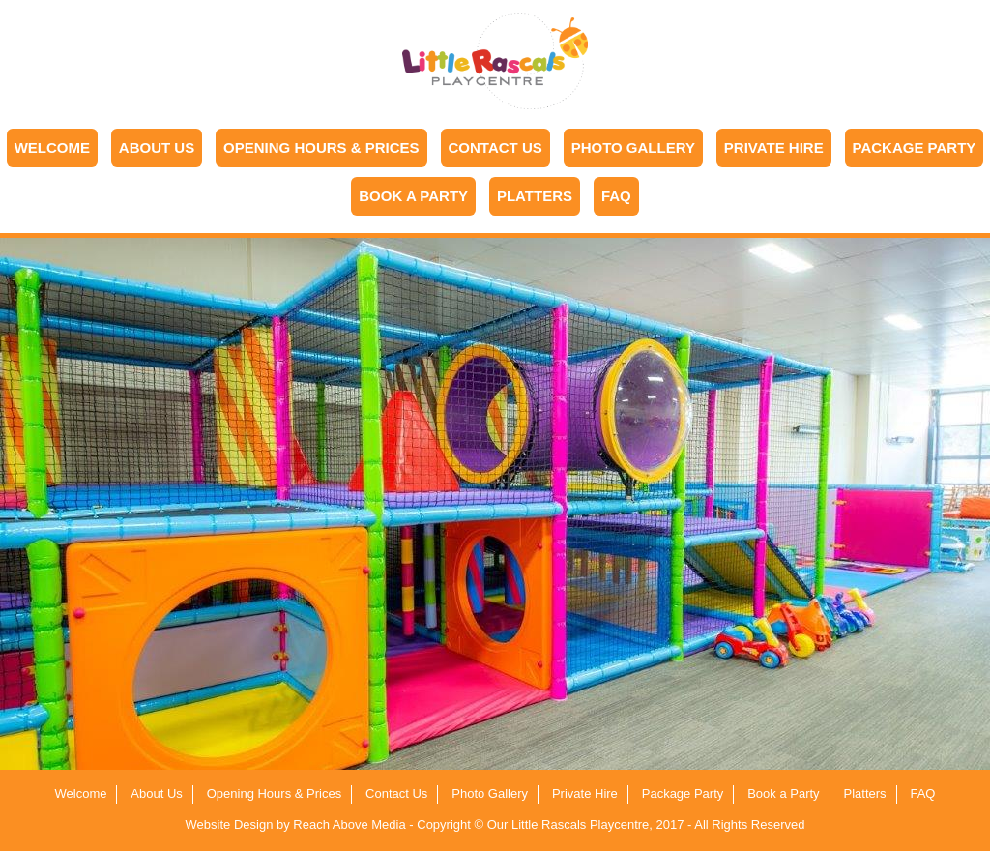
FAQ (616, 196)
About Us (156, 147)
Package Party (914, 147)
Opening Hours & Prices (321, 147)
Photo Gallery (633, 147)
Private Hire (774, 147)
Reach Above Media (349, 824)
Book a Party (413, 196)
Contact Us (495, 147)
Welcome (52, 147)
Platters (534, 196)
